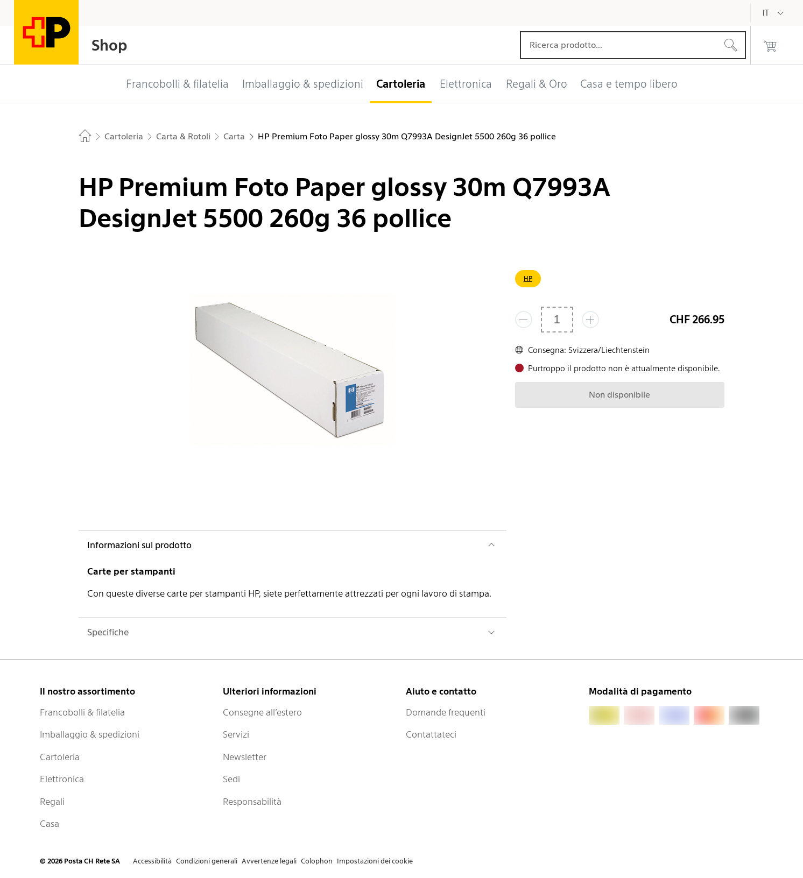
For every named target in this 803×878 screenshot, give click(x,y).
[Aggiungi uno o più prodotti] (590, 319)
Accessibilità (152, 861)
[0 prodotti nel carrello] (770, 45)
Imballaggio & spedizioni (89, 734)
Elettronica (62, 779)
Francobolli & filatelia (82, 712)
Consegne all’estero (262, 712)
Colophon (317, 861)
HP (528, 278)
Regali (52, 801)
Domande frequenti (445, 712)
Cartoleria (60, 757)
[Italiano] (774, 13)
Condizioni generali (206, 861)
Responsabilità (252, 801)
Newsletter (244, 757)
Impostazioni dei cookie (375, 861)
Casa (49, 823)
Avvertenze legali (269, 861)
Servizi (236, 734)
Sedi (231, 779)
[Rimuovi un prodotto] (523, 319)
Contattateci (431, 734)
